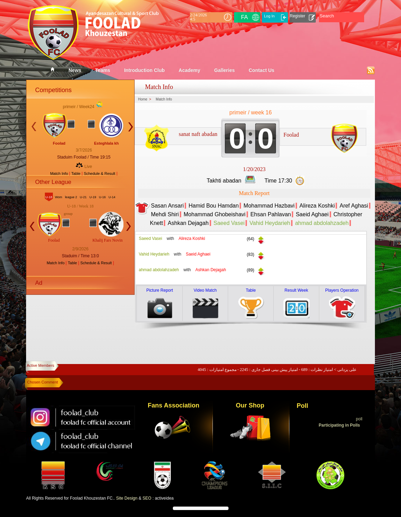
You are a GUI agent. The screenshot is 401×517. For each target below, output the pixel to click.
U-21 (83, 197)
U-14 (112, 197)
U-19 (92, 197)
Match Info (59, 173)
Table (76, 173)
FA (244, 17)
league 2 (71, 197)
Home (142, 99)
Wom (58, 197)
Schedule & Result (99, 173)
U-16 (102, 197)
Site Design (126, 498)
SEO (147, 498)
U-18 (49, 197)
